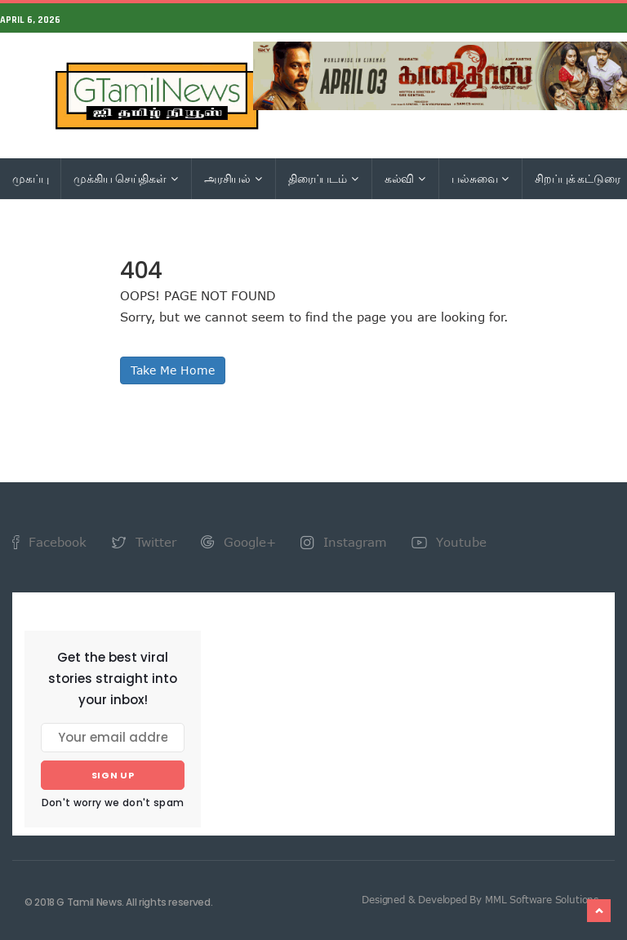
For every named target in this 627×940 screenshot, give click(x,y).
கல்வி (405, 178)
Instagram (343, 541)
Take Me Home (173, 370)
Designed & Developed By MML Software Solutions (480, 899)
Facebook (49, 541)
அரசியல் (233, 178)
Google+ (238, 541)
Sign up (113, 775)
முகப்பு (30, 178)
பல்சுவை (480, 178)
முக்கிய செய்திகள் (125, 178)
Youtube (449, 541)
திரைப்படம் (323, 178)
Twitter (143, 541)
